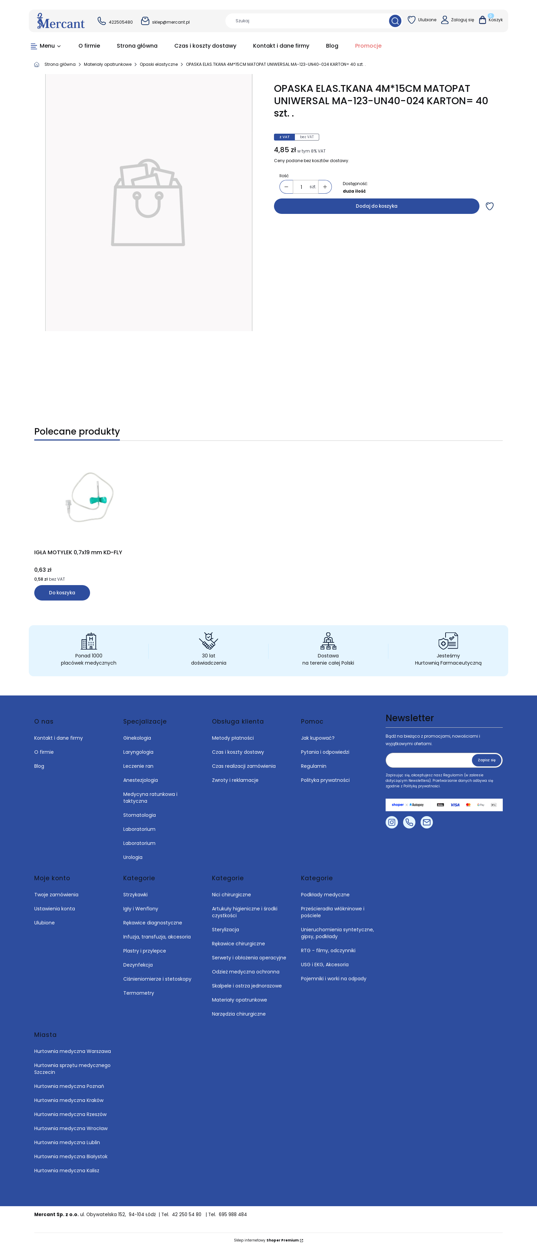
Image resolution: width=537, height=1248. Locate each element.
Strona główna (60, 64)
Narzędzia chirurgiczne (239, 1013)
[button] (395, 21)
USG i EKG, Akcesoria (325, 964)
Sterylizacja (225, 929)
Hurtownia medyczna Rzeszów (70, 1114)
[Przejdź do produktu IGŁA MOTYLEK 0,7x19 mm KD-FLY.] (90, 498)
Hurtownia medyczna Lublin (67, 1142)
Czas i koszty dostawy (238, 752)
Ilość (284, 176)
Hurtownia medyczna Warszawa (72, 1051)
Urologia (132, 857)
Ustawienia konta (54, 908)
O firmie (44, 752)
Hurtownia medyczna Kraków (68, 1100)
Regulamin (313, 766)
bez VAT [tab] (307, 137)
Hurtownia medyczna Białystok (71, 1156)
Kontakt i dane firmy (58, 738)
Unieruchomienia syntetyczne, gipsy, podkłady (337, 933)
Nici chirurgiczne (231, 894)
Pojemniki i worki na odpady (333, 978)
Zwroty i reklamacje (235, 780)
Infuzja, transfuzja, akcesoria (157, 936)
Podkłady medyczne (325, 894)
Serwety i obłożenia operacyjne (249, 957)
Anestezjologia (140, 780)
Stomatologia (139, 815)
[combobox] (305, 20)
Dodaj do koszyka (377, 206)
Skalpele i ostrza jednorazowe (247, 985)
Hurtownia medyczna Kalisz (66, 1170)
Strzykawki (135, 894)
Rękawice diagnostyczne (152, 922)
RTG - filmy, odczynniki (328, 950)
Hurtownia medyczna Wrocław (71, 1128)
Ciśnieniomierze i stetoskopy (157, 979)
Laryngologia (138, 752)
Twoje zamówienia (56, 894)
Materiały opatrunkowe (108, 64)
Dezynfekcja (138, 964)
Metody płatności (233, 738)
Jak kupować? (318, 738)
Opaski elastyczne (159, 64)
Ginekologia (137, 738)
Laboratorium (139, 829)
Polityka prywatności (325, 780)
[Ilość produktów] (301, 187)
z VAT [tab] (284, 137)
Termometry (138, 993)
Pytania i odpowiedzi (325, 752)
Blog (39, 766)
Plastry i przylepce (144, 950)
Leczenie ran (138, 766)
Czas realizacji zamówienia (244, 766)
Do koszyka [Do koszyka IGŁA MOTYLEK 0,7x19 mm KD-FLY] (62, 593)
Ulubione (44, 922)
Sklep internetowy (266, 1240)
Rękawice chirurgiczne (238, 943)
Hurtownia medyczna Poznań (69, 1086)
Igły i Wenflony (140, 908)
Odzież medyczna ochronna (245, 971)
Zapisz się (487, 760)
